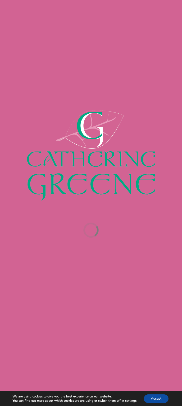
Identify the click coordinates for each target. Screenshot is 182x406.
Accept (156, 398)
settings (130, 401)
